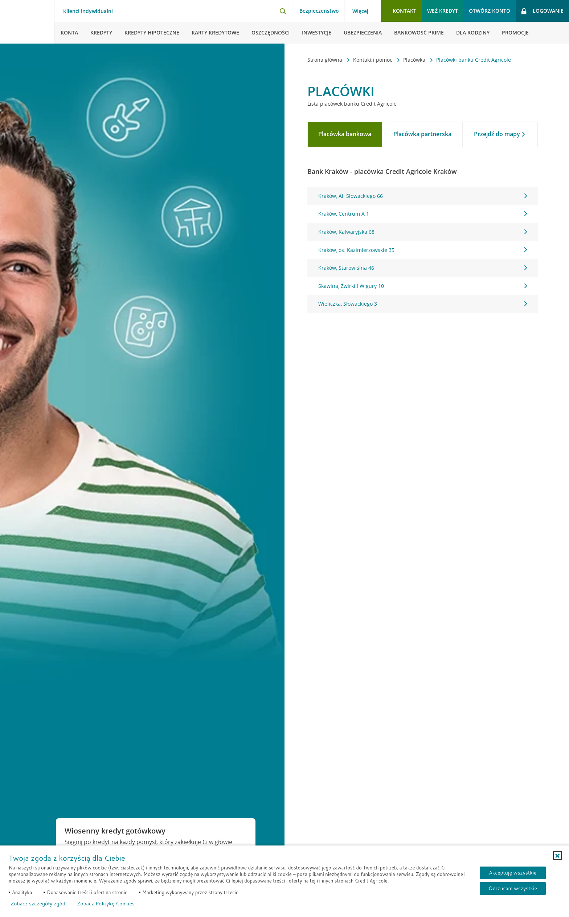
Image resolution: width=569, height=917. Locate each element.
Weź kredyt (442, 10)
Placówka (415, 59)
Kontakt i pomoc (373, 59)
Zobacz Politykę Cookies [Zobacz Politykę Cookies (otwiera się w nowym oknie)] (106, 903)
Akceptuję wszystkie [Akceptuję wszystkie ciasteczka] (512, 872)
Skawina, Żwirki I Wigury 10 (422, 285)
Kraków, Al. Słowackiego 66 (422, 195)
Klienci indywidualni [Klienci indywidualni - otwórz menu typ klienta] (88, 11)
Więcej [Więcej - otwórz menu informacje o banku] (360, 11)
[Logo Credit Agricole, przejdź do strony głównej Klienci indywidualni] (27, 22)
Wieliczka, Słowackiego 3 (422, 303)
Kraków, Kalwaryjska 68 (422, 231)
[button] (557, 856)
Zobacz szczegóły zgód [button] (38, 903)
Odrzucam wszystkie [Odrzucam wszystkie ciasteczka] (512, 888)
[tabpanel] (422, 250)
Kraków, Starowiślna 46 (422, 267)
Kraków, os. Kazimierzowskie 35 (422, 249)
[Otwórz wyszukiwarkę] (283, 11)
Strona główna (325, 59)
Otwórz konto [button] (489, 10)
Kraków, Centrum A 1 (422, 213)
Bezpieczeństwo (319, 10)
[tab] (344, 134)
